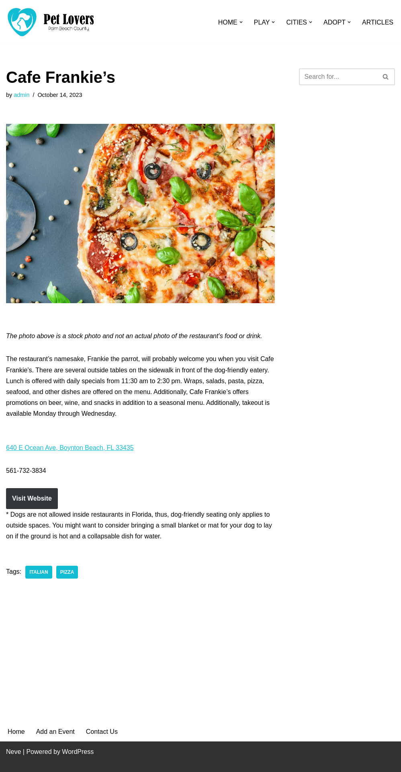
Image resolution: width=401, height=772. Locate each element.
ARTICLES (377, 22)
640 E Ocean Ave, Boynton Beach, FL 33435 (70, 447)
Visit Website (32, 498)
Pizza (67, 572)
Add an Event (55, 731)
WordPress (78, 751)
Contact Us (102, 731)
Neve (13, 751)
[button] (241, 22)
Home (16, 731)
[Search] (338, 76)
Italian (38, 572)
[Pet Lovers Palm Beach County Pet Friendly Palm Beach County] (50, 22)
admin (21, 95)
